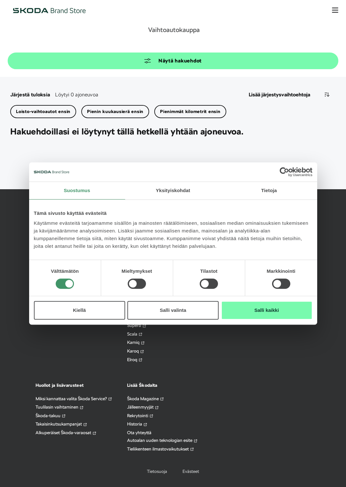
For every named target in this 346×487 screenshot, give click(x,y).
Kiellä (79, 310)
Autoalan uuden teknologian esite (162, 440)
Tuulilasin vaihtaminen (60, 407)
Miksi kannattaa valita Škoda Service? (74, 399)
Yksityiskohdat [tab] (173, 190)
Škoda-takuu (51, 415)
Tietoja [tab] (269, 190)
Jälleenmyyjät (143, 407)
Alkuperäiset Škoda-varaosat (66, 432)
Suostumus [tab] (77, 190)
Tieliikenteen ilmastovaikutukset (160, 449)
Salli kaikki (266, 310)
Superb (137, 325)
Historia (137, 424)
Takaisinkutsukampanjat (61, 424)
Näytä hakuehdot (173, 61)
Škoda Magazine (145, 399)
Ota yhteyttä (139, 432)
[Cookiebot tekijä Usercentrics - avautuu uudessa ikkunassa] (284, 172)
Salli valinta (173, 310)
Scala (135, 334)
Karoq (135, 351)
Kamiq (136, 342)
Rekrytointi (140, 415)
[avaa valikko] (335, 10)
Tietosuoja (157, 471)
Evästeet (190, 471)
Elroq (135, 359)
